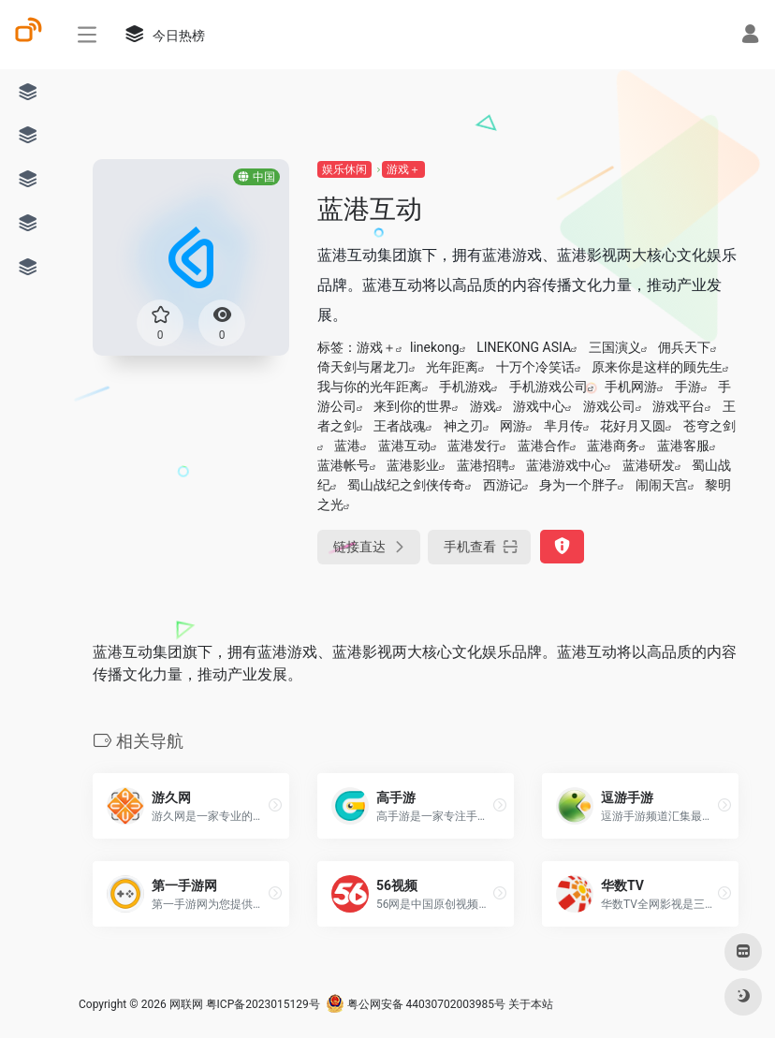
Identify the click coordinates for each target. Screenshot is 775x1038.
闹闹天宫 (662, 484)
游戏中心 (539, 406)
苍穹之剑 (709, 425)
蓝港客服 (683, 445)
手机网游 (631, 386)
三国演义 (615, 347)
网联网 (186, 1004)
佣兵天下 (684, 347)
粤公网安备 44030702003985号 (415, 1004)
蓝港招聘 (483, 465)
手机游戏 (465, 386)
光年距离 (452, 366)
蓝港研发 (648, 465)
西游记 (502, 484)
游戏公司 (609, 406)
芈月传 (563, 425)
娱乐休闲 (344, 169)
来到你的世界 (412, 406)
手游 (688, 386)
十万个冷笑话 (535, 366)
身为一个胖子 (578, 484)
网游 (513, 425)
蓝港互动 (404, 445)
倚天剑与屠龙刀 (363, 366)
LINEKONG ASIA (523, 347)
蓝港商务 (613, 445)
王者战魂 (399, 425)
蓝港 (347, 445)
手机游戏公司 (548, 386)
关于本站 (530, 1004)
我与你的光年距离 (369, 386)
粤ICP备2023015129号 (263, 1004)
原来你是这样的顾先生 (657, 366)
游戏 (483, 406)
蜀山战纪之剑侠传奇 (406, 484)
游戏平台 (678, 406)
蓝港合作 (544, 445)
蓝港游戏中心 (565, 465)
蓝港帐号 (343, 465)
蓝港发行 (473, 445)
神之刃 (463, 425)
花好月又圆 (632, 425)
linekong (435, 347)
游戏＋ (403, 169)
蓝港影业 (413, 465)
